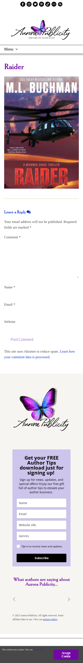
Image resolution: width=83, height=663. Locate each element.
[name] (41, 502)
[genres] (41, 535)
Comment (12, 237)
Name (9, 287)
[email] (41, 513)
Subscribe (42, 558)
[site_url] (41, 524)
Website (9, 322)
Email (9, 304)
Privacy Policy (39, 649)
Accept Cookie (65, 654)
